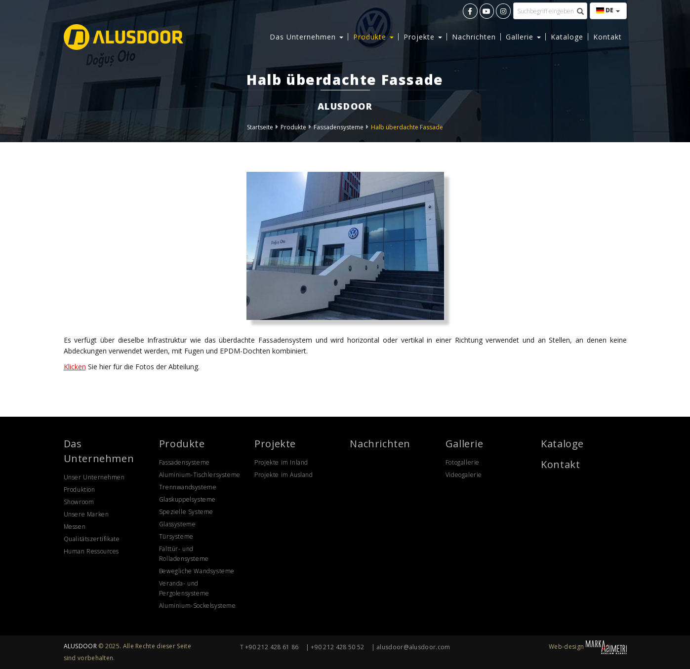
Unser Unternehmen (94, 477)
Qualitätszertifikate (92, 539)
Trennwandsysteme (188, 487)
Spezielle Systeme (186, 512)
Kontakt (607, 36)
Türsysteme (176, 536)
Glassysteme (177, 524)
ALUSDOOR (80, 646)
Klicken (75, 366)
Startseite (260, 127)
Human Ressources (92, 551)
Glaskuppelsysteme (187, 499)
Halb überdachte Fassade (407, 127)
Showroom (79, 502)
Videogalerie (464, 475)
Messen (75, 526)
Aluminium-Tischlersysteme (200, 475)
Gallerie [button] (523, 36)
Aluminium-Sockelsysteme (197, 605)
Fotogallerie (463, 462)
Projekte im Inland (281, 462)
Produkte (293, 127)
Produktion (79, 489)
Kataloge (567, 36)
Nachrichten (474, 36)
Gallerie (465, 443)
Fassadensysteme (339, 127)
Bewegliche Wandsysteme (197, 571)
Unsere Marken (86, 514)
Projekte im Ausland (283, 475)
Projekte (275, 443)
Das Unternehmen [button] (306, 36)
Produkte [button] (373, 36)
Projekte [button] (423, 36)
